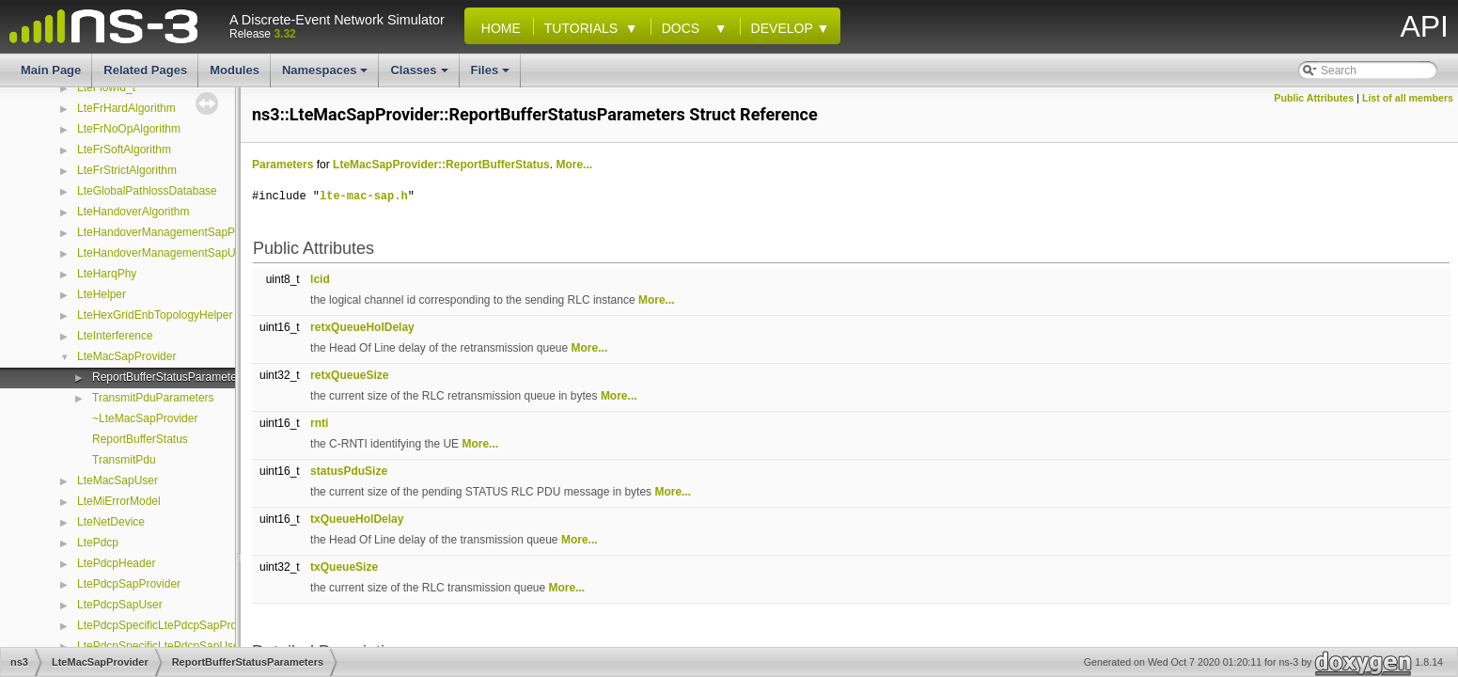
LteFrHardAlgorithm (126, 108)
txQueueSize (344, 567)
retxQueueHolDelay (362, 327)
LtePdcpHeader (116, 563)
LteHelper (101, 294)
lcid (320, 279)
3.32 (284, 33)
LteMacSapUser (117, 480)
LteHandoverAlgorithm (133, 211)
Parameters (282, 164)
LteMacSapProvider (126, 356)
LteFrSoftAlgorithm (124, 149)
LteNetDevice (111, 521)
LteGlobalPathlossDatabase (147, 190)
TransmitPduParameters (153, 397)
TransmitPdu (124, 459)
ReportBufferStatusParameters (169, 377)
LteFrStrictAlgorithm (127, 170)
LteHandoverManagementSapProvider (173, 232)
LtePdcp (97, 542)
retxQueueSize (349, 375)
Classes (420, 75)
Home (497, 28)
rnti (319, 423)
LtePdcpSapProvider (128, 583)
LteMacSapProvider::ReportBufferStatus (441, 164)
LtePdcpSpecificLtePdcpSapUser (160, 646)
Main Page (51, 70)
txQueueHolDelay (356, 519)
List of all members (1407, 97)
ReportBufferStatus (140, 439)
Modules (234, 70)
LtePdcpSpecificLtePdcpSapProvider (169, 625)
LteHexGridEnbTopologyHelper (154, 315)
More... (574, 164)
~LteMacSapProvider (144, 418)
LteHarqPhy (106, 273)
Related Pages (145, 70)
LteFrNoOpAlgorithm (128, 128)
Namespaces (326, 75)
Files (492, 75)
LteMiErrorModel (119, 501)
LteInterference (115, 335)
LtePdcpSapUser (120, 604)
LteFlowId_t (106, 87)
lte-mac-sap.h (364, 196)
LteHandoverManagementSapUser (164, 253)
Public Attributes (1314, 97)
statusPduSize (348, 471)
